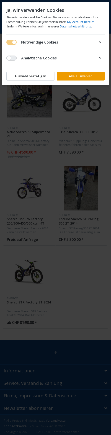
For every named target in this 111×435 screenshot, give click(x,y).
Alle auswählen (81, 76)
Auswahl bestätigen (30, 76)
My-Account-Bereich (81, 22)
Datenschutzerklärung (75, 26)
